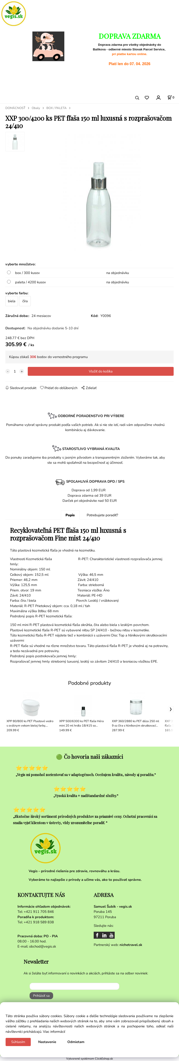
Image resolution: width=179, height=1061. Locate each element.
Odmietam (75, 1042)
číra (25, 301)
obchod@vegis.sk (42, 946)
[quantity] (14, 371)
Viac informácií (54, 1031)
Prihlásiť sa (41, 995)
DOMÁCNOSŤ (15, 108)
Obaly (36, 108)
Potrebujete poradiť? (102, 515)
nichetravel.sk (131, 944)
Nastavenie (47, 1042)
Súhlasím (18, 1042)
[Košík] (170, 97)
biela (11, 301)
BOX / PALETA (56, 108)
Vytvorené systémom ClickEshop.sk (89, 1059)
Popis (70, 515)
